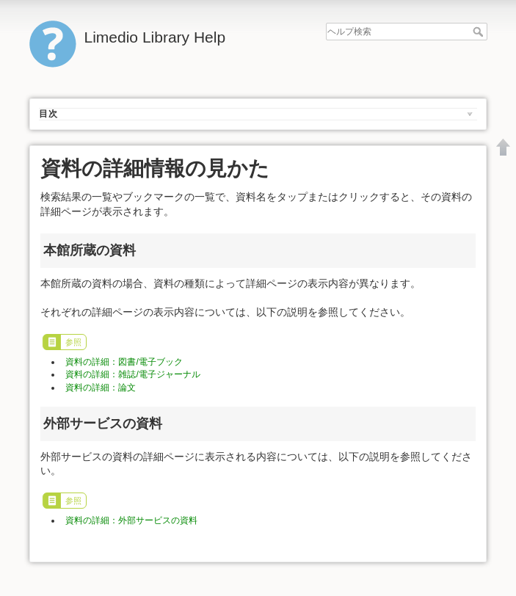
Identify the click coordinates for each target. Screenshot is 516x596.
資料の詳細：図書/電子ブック (123, 362)
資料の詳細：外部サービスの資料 (131, 520)
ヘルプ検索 (480, 31)
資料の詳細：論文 (100, 387)
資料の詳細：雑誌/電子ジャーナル (132, 374)
